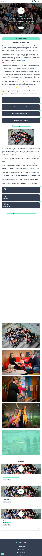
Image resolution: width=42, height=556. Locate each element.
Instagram (22, 24)
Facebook (15, 24)
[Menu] (38, 1)
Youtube (28, 24)
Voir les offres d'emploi (21, 38)
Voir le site (8, 24)
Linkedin (34, 24)
